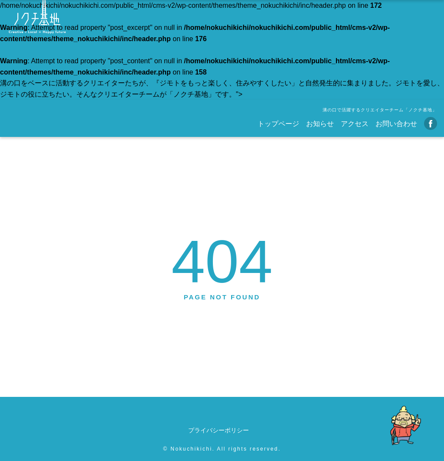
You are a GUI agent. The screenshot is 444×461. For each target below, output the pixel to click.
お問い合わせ (396, 123)
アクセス (355, 123)
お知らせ (320, 123)
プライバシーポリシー (218, 430)
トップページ (278, 123)
